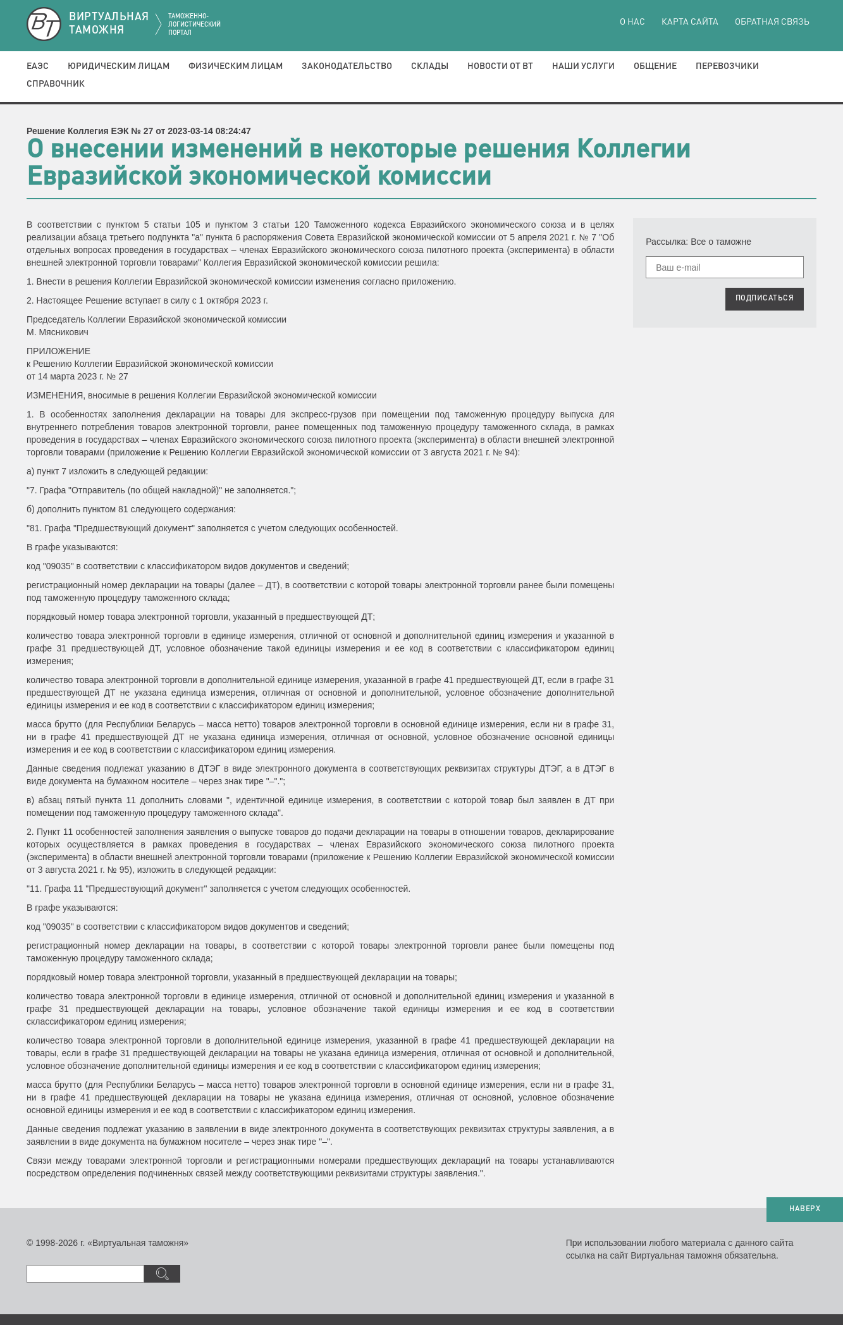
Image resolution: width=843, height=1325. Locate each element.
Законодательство (347, 66)
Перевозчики (727, 66)
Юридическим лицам (118, 66)
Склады (429, 66)
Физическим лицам (235, 66)
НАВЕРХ (804, 1209)
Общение (655, 66)
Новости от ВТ (500, 66)
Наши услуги (583, 66)
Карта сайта (689, 22)
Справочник (56, 84)
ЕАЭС (38, 66)
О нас (632, 22)
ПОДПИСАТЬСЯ (764, 298)
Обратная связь (772, 22)
